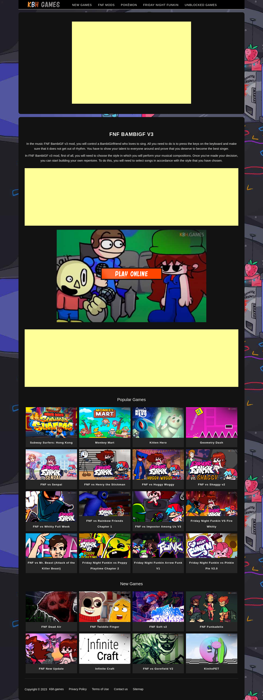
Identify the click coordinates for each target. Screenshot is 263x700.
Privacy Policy (78, 689)
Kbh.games (56, 689)
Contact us (121, 689)
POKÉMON (129, 5)
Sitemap (138, 689)
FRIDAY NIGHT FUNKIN (161, 5)
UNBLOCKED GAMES (201, 5)
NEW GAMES (82, 5)
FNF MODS (106, 5)
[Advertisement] (131, 63)
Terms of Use (100, 689)
